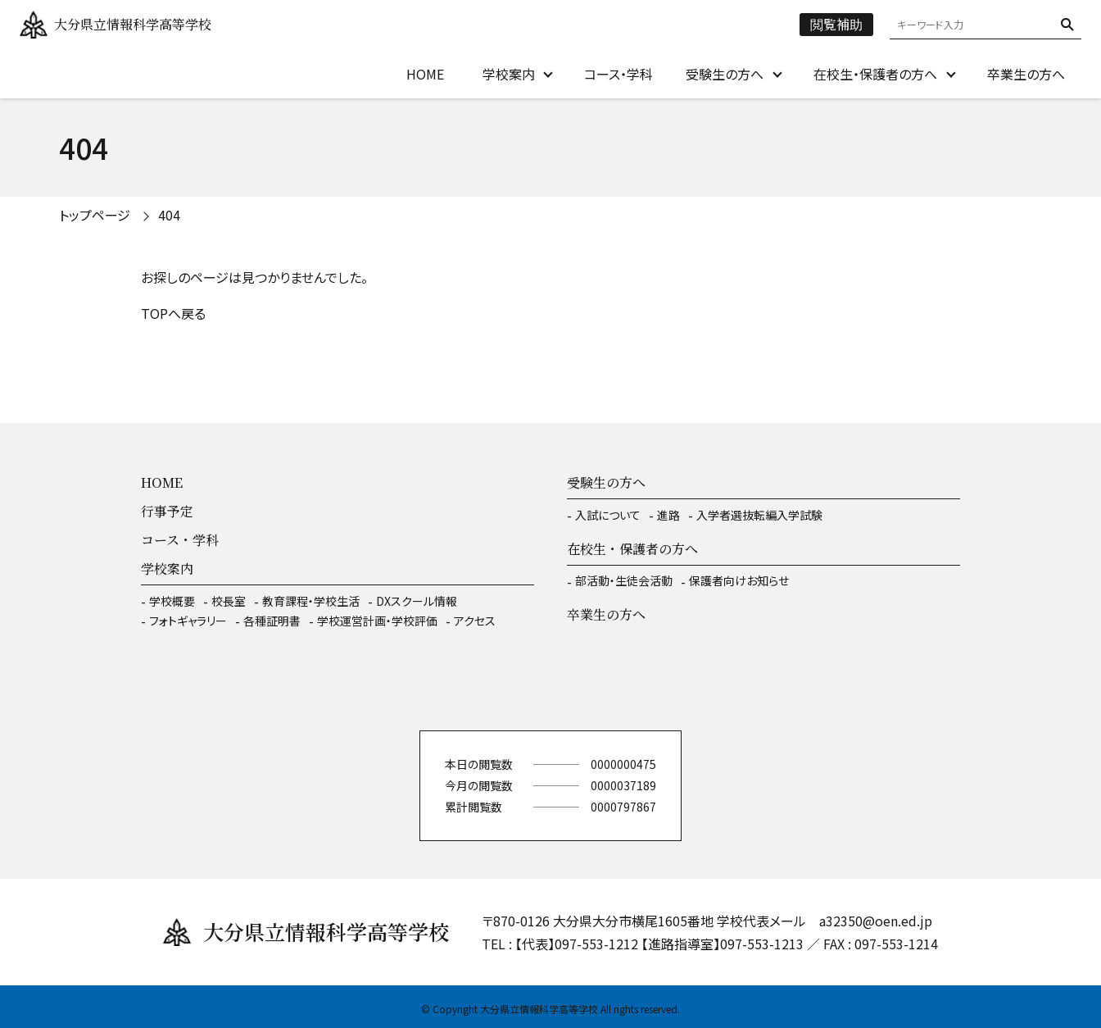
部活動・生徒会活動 (624, 580)
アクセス (475, 620)
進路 (668, 515)
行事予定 (167, 511)
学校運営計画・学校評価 (377, 620)
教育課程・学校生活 (311, 601)
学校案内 (509, 74)
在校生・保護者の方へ (875, 74)
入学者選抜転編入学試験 (759, 515)
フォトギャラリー (188, 620)
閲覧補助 (836, 24)
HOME (425, 74)
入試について (608, 515)
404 (169, 215)
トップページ (94, 215)
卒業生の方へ (1026, 74)
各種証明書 (272, 620)
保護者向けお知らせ (739, 580)
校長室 (228, 601)
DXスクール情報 (416, 601)
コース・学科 (618, 74)
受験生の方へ (724, 74)
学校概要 (172, 601)
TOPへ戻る (173, 313)
